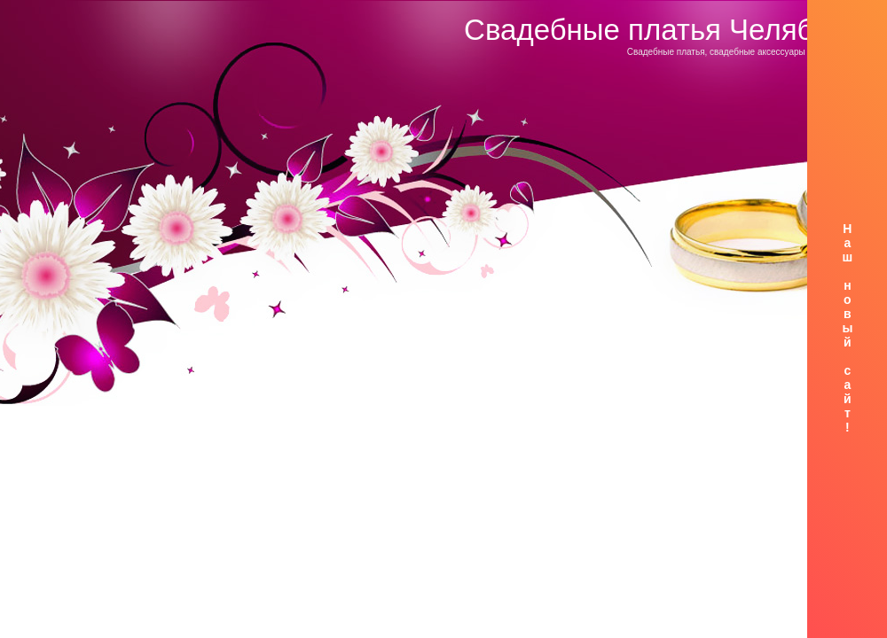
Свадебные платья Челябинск (669, 29)
